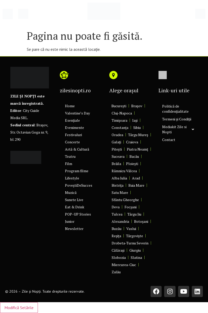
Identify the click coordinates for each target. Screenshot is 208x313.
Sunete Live (74, 199)
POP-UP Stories (78, 214)
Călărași (118, 250)
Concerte (72, 141)
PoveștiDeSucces (78, 185)
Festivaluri (73, 134)
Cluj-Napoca (122, 113)
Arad (136, 178)
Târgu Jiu (134, 214)
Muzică (71, 192)
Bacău (134, 156)
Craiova (132, 141)
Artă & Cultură (77, 149)
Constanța (120, 127)
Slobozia (119, 257)
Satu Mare (120, 192)
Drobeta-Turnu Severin (130, 243)
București (118, 105)
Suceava (118, 156)
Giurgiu (135, 250)
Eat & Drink (74, 206)
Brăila (116, 163)
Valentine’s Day (77, 113)
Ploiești (132, 163)
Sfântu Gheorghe (125, 199)
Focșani (130, 206)
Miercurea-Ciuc (124, 264)
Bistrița (117, 185)
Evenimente (74, 127)
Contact (168, 139)
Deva (116, 206)
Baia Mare (136, 185)
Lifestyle (72, 178)
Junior (69, 221)
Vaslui (131, 228)
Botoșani (141, 221)
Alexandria (120, 221)
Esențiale (72, 120)
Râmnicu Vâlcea (124, 170)
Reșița (116, 235)
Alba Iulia (119, 178)
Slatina (136, 257)
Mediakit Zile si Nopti (178, 129)
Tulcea (117, 214)
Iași (135, 120)
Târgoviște (134, 235)
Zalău (116, 271)
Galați (116, 141)
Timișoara (119, 120)
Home (70, 105)
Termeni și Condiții (176, 119)
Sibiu (137, 127)
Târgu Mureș (138, 134)
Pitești (117, 149)
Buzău (116, 228)
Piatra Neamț (137, 149)
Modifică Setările (19, 307)
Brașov (136, 105)
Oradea (117, 134)
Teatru (70, 156)
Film (68, 163)
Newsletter (74, 228)
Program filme (76, 170)
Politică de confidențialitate (175, 109)
